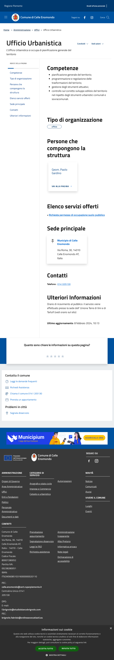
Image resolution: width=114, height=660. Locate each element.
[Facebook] (83, 17)
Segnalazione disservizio (42, 541)
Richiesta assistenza (40, 552)
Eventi (89, 511)
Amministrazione (22, 30)
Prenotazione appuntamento (37, 534)
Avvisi (88, 491)
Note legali (63, 552)
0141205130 (64, 284)
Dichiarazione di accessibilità (65, 559)
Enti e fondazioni (10, 497)
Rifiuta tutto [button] (69, 648)
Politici (5, 502)
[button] (57, 655)
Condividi (83, 44)
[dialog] (57, 642)
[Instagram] (91, 17)
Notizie (89, 481)
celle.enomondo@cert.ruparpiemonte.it (22, 587)
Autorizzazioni (65, 481)
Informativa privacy (67, 546)
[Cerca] (108, 17)
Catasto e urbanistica (40, 494)
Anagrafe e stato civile (41, 483)
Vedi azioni (98, 44)
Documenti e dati (10, 516)
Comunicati (91, 486)
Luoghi (89, 506)
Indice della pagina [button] (18, 63)
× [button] (111, 628)
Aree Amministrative (12, 486)
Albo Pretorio (64, 541)
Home (6, 30)
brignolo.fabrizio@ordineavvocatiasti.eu (22, 617)
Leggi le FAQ (36, 546)
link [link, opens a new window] (85, 642)
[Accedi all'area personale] (96, 6)
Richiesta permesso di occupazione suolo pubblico (77, 215)
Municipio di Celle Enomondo (67, 242)
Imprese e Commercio (40, 489)
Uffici (37, 30)
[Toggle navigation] (6, 17)
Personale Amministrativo (9, 509)
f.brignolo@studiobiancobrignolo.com (21, 609)
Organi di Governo (11, 481)
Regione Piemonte (13, 6)
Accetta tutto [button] (46, 648)
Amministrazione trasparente (66, 534)
